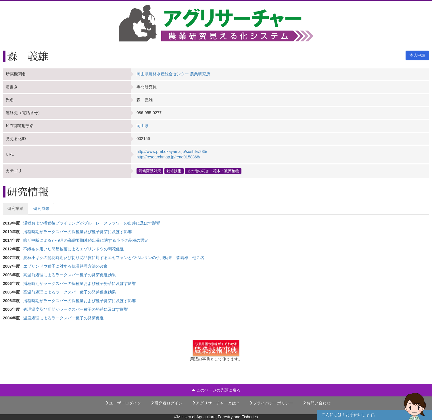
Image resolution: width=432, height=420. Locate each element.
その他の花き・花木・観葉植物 (213, 171)
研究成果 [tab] (41, 208)
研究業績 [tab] (15, 208)
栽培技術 (173, 171)
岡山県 (143, 125)
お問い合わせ (316, 403)
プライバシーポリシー (271, 403)
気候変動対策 (150, 171)
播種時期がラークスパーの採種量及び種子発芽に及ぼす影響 (77, 231)
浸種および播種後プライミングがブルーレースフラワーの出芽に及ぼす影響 (91, 223)
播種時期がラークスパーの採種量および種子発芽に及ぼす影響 (81, 283)
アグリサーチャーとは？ (216, 403)
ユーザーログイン (123, 403)
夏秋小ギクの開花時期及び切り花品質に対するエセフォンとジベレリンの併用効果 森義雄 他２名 (113, 257)
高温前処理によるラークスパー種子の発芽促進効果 (71, 275)
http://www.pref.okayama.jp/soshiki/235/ (172, 151)
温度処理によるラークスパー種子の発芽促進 (63, 318)
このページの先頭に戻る (216, 390)
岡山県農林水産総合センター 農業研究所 (173, 74)
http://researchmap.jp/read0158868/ (168, 157)
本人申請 (417, 55)
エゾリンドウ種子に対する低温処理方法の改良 (65, 266)
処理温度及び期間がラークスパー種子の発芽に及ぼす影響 (75, 309)
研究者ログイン (166, 403)
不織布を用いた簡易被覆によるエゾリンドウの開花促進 (73, 249)
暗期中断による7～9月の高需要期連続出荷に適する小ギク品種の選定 (86, 240)
